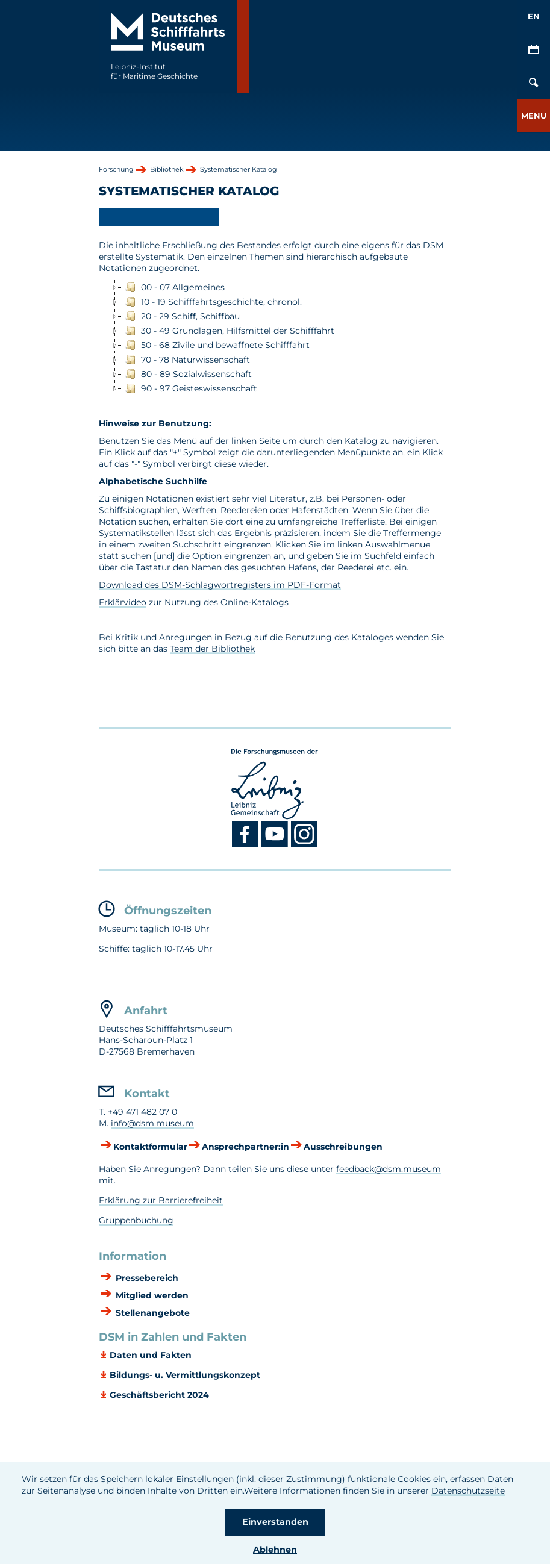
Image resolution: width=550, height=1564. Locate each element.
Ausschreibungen (343, 1146)
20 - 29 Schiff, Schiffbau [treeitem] (181, 316)
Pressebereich (145, 1278)
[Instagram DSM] (304, 845)
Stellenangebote (151, 1312)
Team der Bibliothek (212, 648)
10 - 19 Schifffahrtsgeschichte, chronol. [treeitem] (212, 301)
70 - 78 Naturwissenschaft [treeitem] (186, 359)
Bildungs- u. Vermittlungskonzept (185, 1374)
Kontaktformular (150, 1146)
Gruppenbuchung (136, 1220)
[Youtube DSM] (276, 845)
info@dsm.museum (152, 1123)
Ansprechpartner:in (245, 1146)
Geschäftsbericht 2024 (159, 1394)
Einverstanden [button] (275, 1521)
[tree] (275, 338)
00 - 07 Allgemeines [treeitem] (174, 287)
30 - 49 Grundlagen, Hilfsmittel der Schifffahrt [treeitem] (228, 330)
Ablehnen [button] (275, 1549)
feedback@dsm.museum (388, 1169)
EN (534, 16)
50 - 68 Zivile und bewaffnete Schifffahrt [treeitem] (216, 345)
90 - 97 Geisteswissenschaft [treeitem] (190, 388)
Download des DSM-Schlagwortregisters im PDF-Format (220, 584)
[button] (533, 115)
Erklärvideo (122, 602)
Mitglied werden (151, 1295)
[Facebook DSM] (246, 845)
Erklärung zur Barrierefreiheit (161, 1200)
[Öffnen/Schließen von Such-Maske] (533, 82)
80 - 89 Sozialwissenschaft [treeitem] (187, 374)
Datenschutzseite (468, 1490)
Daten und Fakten (151, 1355)
